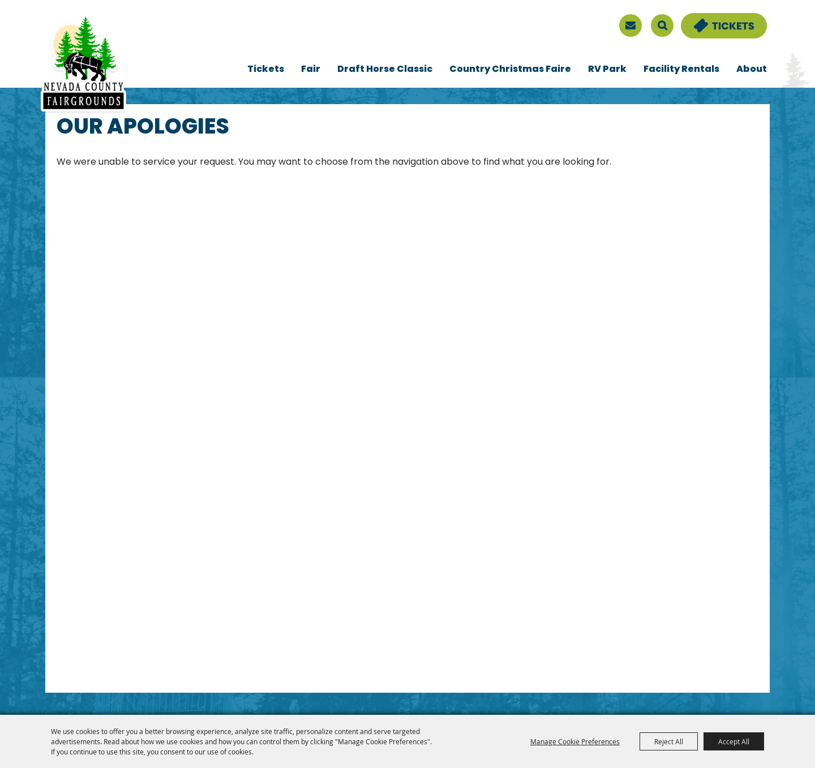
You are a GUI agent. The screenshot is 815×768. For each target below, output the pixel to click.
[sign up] (630, 25)
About (751, 69)
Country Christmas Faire (510, 69)
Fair (310, 69)
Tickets (265, 69)
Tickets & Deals (716, 19)
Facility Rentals (681, 69)
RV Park (607, 69)
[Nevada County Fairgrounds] (83, 64)
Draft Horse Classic (384, 69)
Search (662, 25)
